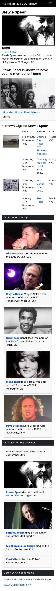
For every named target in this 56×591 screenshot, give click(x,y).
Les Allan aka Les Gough (20, 546)
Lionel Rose (12, 338)
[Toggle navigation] (50, 3)
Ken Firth (11, 559)
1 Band (5, 52)
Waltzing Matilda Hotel (42, 163)
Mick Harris (13, 253)
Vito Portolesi (14, 451)
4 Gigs (13, 52)
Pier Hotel (40, 200)
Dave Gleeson (14, 425)
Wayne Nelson (15, 294)
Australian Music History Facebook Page (27, 579)
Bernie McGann (15, 532)
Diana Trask (13, 382)
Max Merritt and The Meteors (21, 112)
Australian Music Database (19, 4)
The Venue (40, 182)
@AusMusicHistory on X (17, 584)
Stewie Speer (14, 492)
